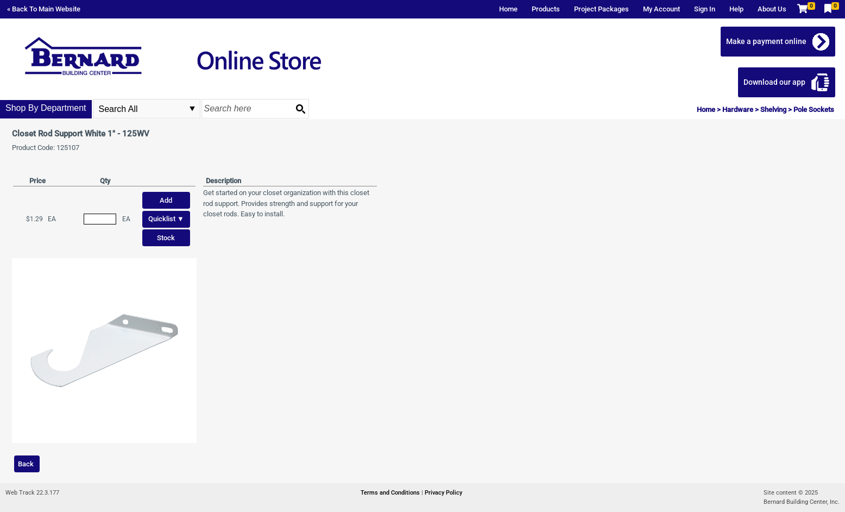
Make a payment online (766, 41)
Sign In (704, 9)
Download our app (774, 82)
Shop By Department (45, 108)
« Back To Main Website (43, 9)
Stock (166, 238)
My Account (661, 9)
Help (736, 9)
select (192, 108)
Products (546, 9)
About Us (772, 9)
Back (26, 464)
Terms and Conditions (391, 492)
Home (508, 9)
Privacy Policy (443, 492)
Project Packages (601, 9)
